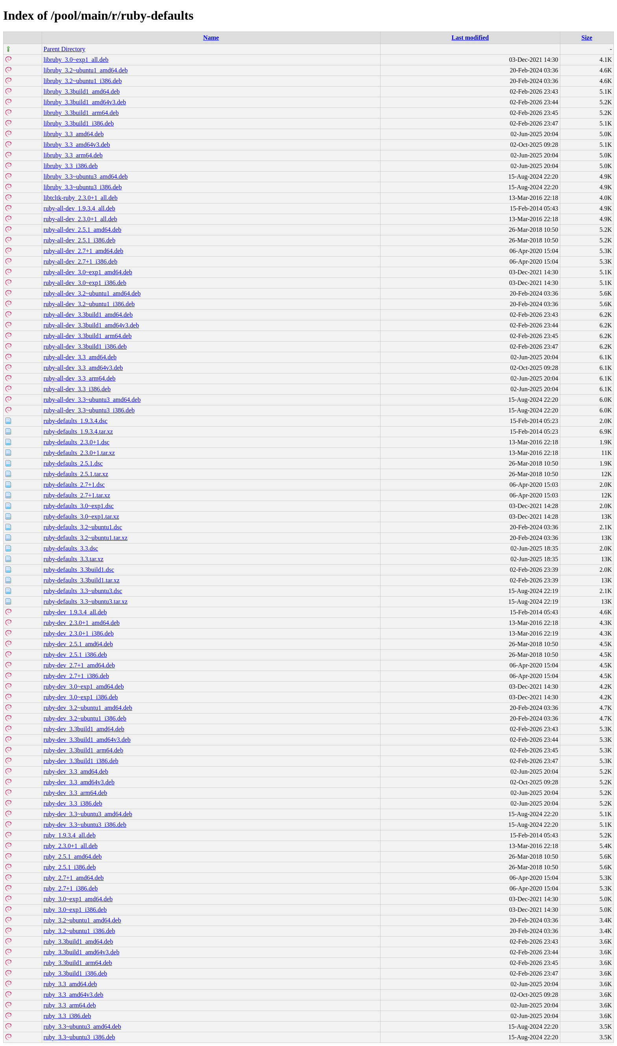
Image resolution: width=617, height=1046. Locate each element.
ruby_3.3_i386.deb (67, 1016)
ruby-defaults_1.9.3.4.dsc (76, 421)
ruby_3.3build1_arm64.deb (78, 962)
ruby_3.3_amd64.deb (70, 984)
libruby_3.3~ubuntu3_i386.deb (83, 187)
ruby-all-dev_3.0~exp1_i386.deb (85, 282)
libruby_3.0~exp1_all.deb (76, 59)
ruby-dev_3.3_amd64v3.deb (79, 782)
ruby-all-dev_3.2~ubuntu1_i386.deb (89, 304)
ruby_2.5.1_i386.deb (70, 867)
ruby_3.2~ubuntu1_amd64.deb (82, 920)
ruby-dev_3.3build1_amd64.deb (84, 729)
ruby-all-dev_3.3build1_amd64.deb (88, 314)
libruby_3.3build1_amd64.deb (82, 91)
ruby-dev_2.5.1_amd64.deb (78, 644)
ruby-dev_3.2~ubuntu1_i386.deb (85, 718)
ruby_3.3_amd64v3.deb (73, 994)
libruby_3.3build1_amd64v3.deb (85, 102)
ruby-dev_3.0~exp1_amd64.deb (84, 686)
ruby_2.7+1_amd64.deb (74, 877)
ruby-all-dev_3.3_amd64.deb (80, 357)
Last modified (470, 37)
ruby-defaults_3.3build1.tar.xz (82, 580)
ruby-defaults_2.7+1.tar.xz (77, 495)
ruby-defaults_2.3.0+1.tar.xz (79, 452)
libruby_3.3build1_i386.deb (79, 123)
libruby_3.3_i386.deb (71, 166)
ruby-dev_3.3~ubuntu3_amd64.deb (88, 814)
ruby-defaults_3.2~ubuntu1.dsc (83, 527)
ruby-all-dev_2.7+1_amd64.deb (84, 251)
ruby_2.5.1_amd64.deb (73, 856)
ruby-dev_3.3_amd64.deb (76, 771)
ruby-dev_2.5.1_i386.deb (75, 654)
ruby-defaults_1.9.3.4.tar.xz (78, 431)
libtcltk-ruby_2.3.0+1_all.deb (81, 197)
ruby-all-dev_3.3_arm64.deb (80, 378)
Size (586, 37)
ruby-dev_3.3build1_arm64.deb (84, 750)
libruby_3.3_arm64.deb (73, 155)
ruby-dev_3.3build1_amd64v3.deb (87, 739)
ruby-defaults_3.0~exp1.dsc (79, 506)
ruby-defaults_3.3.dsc (71, 548)
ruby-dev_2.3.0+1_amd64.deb (82, 622)
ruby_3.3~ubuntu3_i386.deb (79, 1037)
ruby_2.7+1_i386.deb (71, 888)
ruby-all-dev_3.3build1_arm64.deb (88, 336)
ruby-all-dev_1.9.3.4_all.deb (79, 208)
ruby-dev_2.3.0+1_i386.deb (79, 633)
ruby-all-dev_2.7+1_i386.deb (81, 261)
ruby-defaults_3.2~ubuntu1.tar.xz (86, 537)
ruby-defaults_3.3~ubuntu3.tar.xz (86, 601)
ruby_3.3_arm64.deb (70, 1005)
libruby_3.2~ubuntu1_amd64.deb (86, 70)
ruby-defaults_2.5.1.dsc (73, 463)
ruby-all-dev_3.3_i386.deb (77, 389)
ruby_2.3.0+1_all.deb (71, 846)
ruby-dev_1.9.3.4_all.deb (75, 612)
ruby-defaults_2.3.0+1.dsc (77, 442)
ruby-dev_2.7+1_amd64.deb (79, 665)
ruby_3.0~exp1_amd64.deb (78, 899)
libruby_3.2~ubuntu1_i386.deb (83, 81)
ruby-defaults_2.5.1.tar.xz (76, 474)
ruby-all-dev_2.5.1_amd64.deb (83, 229)
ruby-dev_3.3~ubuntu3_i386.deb (85, 824)
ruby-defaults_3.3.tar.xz (73, 559)
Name (211, 37)
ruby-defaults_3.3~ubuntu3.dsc (83, 591)
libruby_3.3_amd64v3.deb (77, 144)
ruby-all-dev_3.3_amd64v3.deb (83, 367)
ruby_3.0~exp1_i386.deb (75, 909)
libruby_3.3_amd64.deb (74, 134)
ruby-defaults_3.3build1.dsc (79, 569)
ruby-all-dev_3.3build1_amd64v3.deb (91, 325)
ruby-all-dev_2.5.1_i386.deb (80, 240)
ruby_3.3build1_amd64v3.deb (82, 952)
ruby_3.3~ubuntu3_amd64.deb (82, 1026)
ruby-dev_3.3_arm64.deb (75, 792)
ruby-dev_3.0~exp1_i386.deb (81, 697)
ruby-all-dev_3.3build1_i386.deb (85, 346)
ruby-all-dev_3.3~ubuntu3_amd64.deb (92, 399)
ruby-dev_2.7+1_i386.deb (76, 676)
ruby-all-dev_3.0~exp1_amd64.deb (88, 272)
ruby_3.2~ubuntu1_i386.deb (79, 931)
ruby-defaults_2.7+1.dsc (74, 484)
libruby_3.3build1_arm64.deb (81, 112)
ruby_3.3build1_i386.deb (75, 973)
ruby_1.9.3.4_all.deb (70, 835)
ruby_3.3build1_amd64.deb (78, 941)
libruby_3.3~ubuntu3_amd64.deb (86, 176)
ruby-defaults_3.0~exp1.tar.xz (81, 516)
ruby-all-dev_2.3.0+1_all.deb (80, 219)
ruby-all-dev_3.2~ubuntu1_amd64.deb (92, 293)
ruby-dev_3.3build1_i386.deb (81, 761)
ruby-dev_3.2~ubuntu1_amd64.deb (88, 707)
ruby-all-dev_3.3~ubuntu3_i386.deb (89, 410)
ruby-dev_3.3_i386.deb (73, 803)
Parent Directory (64, 49)
